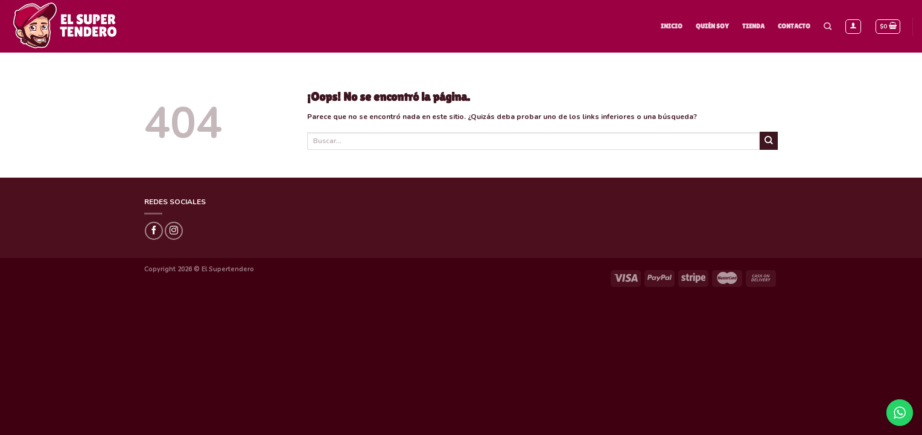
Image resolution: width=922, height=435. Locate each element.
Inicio (671, 26)
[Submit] (769, 141)
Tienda (753, 26)
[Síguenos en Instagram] (174, 231)
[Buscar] (827, 26)
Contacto (794, 26)
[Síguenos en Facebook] (154, 231)
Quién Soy (712, 26)
